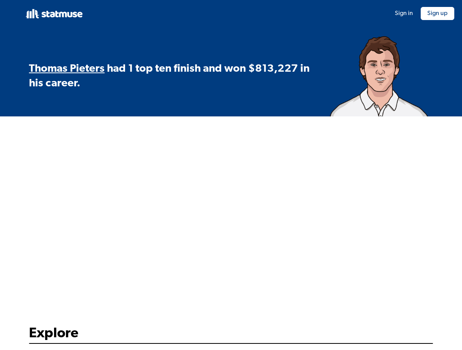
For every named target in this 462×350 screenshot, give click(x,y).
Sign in (404, 13)
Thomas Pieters (67, 69)
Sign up (437, 13)
